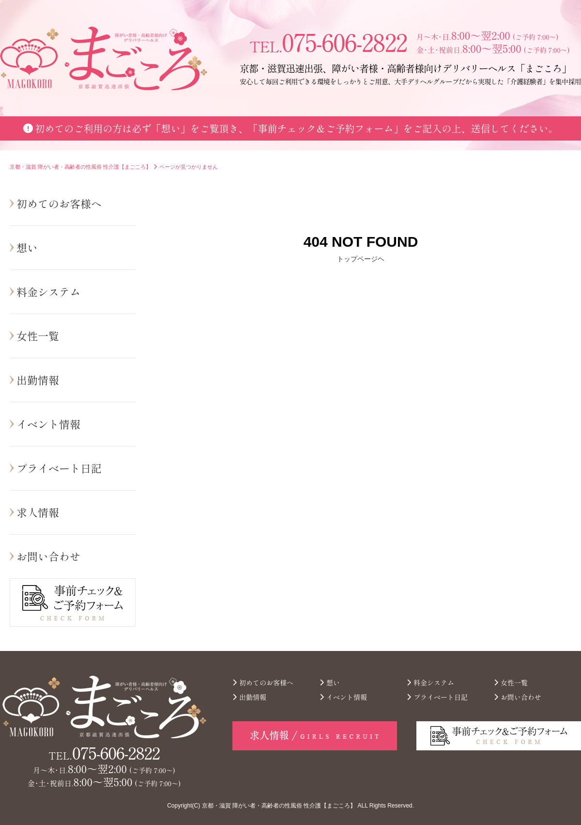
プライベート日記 (59, 468)
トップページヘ (360, 259)
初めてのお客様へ (59, 203)
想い (27, 247)
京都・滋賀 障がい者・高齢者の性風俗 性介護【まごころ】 (279, 805)
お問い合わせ (48, 556)
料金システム (48, 291)
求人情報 (37, 512)
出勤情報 (37, 379)
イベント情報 (48, 423)
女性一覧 (37, 335)
